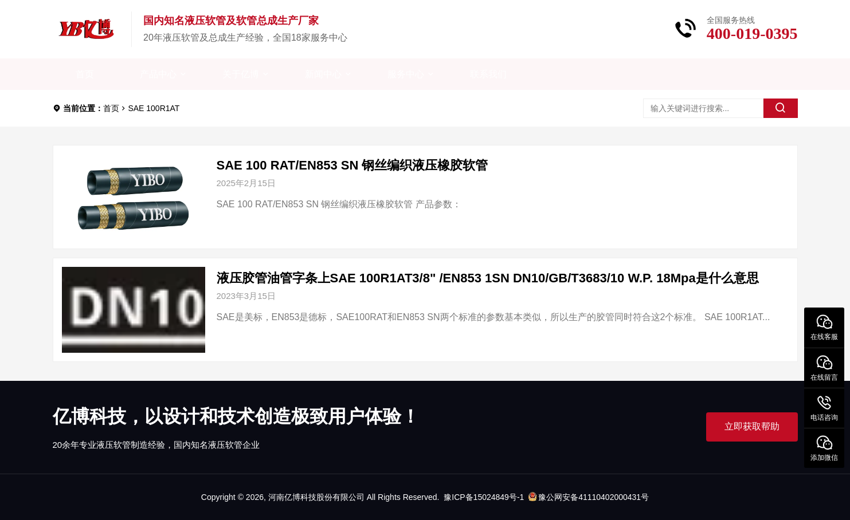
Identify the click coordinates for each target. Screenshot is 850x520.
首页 (85, 74)
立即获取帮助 (752, 426)
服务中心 (405, 74)
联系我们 (488, 74)
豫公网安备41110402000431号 (588, 497)
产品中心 (158, 74)
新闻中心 (323, 74)
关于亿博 (240, 74)
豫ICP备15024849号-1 (484, 497)
